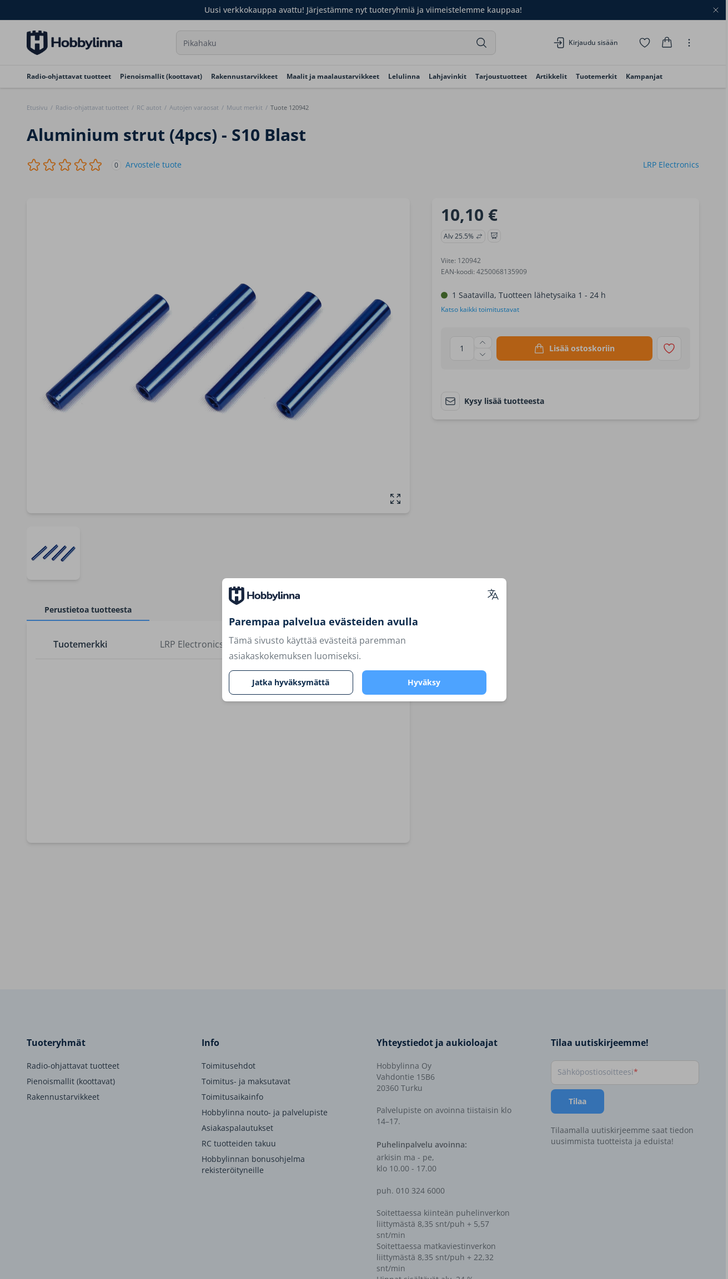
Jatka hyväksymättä (290, 682)
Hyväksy (424, 682)
